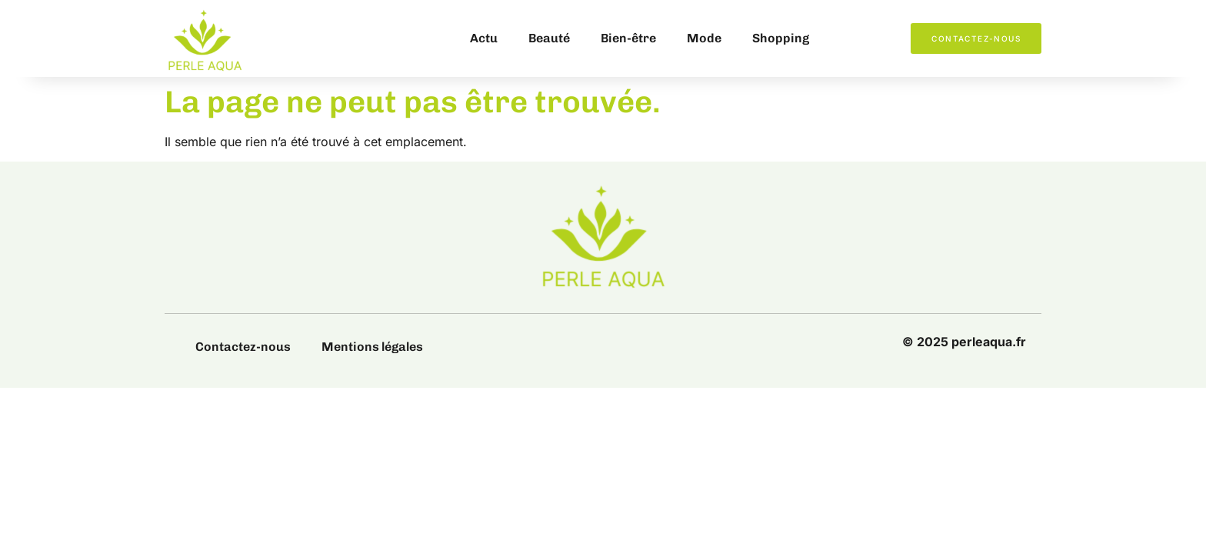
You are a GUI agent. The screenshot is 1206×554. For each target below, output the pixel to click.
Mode (704, 38)
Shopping (780, 38)
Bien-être (628, 38)
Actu (484, 38)
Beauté (549, 38)
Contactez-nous (243, 346)
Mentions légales (372, 346)
